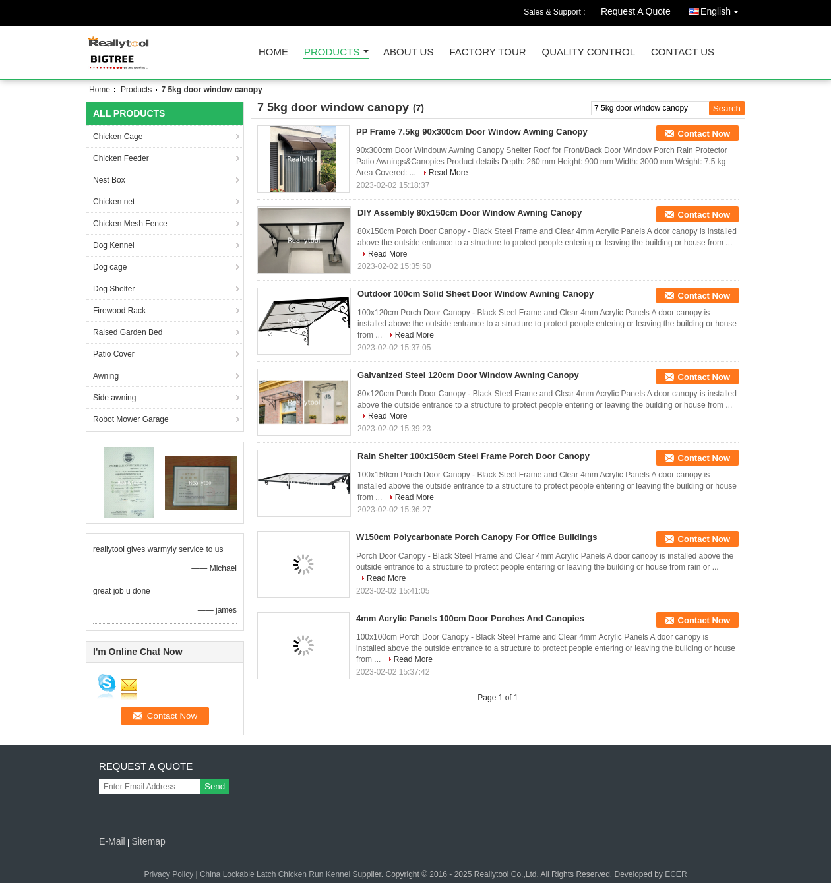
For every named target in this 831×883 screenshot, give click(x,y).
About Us (408, 52)
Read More (448, 172)
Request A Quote (636, 11)
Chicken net (114, 201)
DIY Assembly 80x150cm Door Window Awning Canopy (469, 213)
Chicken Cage (117, 136)
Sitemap (148, 841)
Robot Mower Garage (131, 419)
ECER (676, 874)
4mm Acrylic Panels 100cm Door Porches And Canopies (470, 618)
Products (331, 52)
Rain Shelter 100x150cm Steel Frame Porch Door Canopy (473, 456)
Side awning (114, 397)
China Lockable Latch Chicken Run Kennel (275, 874)
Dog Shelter (114, 288)
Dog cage (110, 267)
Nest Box (109, 180)
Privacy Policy (168, 874)
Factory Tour (487, 52)
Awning (106, 376)
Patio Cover (114, 354)
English (722, 8)
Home (273, 52)
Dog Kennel (114, 245)
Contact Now (704, 133)
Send (214, 786)
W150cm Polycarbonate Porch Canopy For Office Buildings (477, 537)
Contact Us (682, 52)
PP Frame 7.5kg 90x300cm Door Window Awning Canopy (472, 132)
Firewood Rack (119, 310)
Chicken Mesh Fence (130, 223)
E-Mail (112, 841)
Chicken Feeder (121, 158)
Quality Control (588, 52)
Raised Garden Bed (127, 332)
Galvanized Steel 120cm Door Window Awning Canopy (468, 375)
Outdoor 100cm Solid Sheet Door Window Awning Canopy (475, 294)
